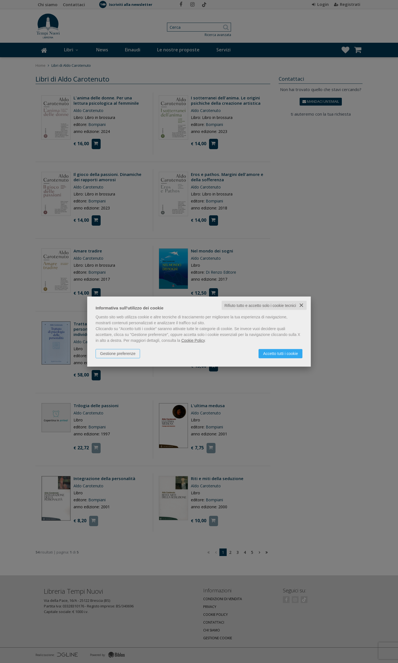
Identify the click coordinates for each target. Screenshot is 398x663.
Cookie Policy (193, 340)
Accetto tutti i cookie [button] (280, 353)
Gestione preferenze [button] (118, 353)
